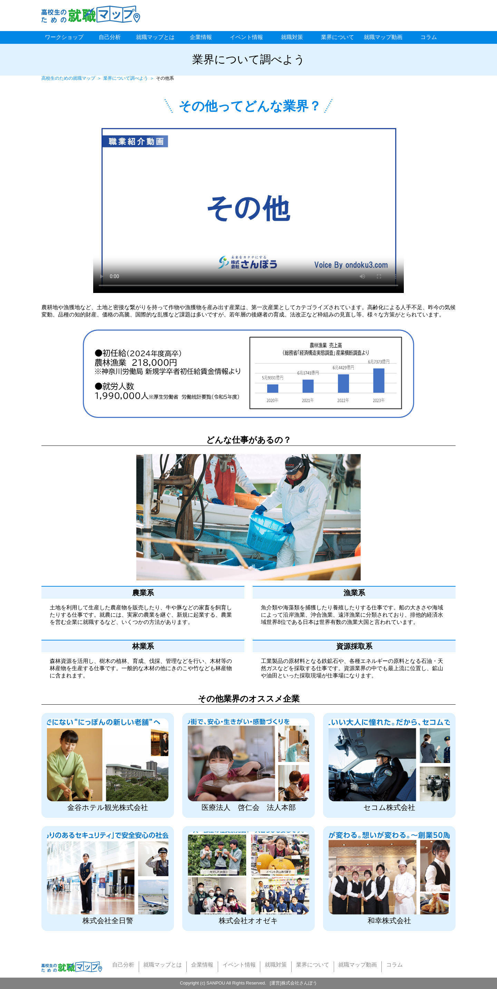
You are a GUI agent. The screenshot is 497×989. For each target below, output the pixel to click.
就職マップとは (155, 37)
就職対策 (292, 37)
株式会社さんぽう (299, 983)
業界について (337, 37)
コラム (428, 37)
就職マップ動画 (383, 37)
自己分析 (110, 37)
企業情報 (201, 37)
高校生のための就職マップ (68, 78)
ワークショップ (64, 37)
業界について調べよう (125, 78)
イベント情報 (246, 37)
